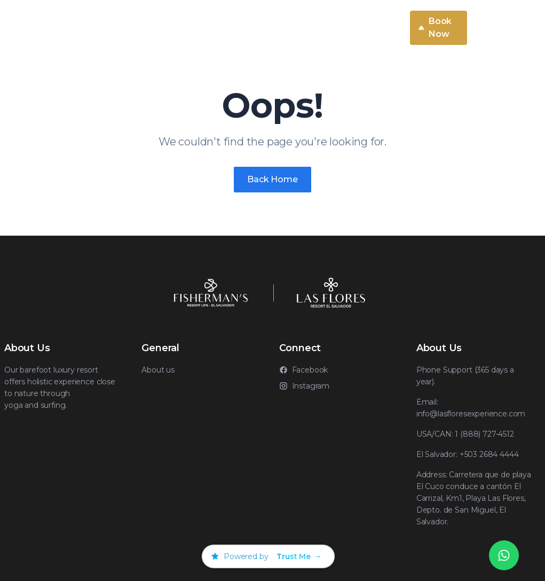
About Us (235, 27)
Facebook (303, 370)
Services (174, 27)
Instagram (304, 386)
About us (158, 370)
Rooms (286, 27)
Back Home (272, 179)
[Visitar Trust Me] (299, 556)
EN (387, 27)
